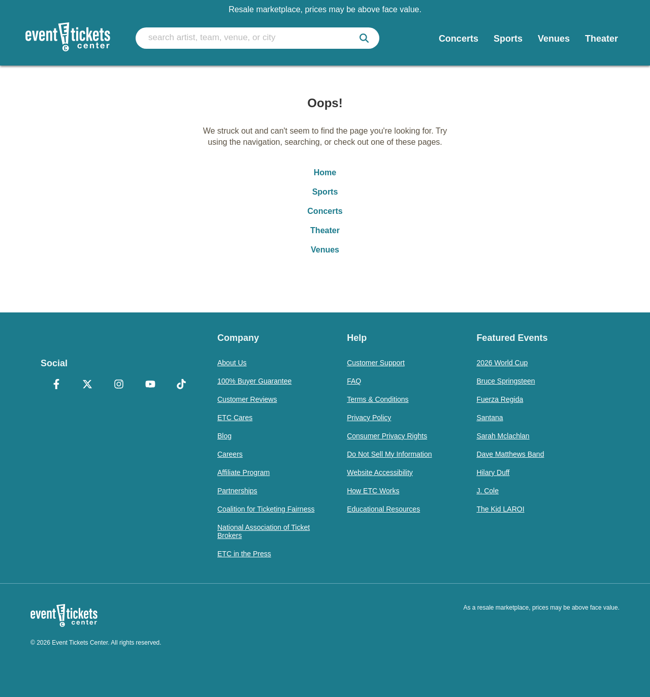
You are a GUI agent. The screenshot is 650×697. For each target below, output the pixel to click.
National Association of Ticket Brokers (263, 531)
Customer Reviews (247, 399)
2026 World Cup (502, 363)
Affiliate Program (243, 472)
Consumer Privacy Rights (387, 436)
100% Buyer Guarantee (254, 381)
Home (325, 172)
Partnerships (237, 491)
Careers (230, 454)
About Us (232, 363)
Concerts (324, 211)
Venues (325, 249)
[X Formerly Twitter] (88, 385)
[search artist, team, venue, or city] (257, 38)
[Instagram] (119, 385)
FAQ (354, 381)
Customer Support (376, 363)
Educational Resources (383, 509)
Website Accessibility (380, 472)
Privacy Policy (369, 418)
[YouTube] (150, 385)
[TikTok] (181, 385)
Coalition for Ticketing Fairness (265, 509)
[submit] (364, 38)
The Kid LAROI (500, 509)
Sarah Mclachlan (502, 436)
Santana (489, 418)
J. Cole (487, 491)
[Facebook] (56, 385)
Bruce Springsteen (505, 381)
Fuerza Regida (499, 399)
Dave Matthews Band (510, 454)
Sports (325, 191)
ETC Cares (234, 418)
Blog (224, 436)
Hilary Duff (492, 472)
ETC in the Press (244, 554)
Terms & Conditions (377, 399)
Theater (325, 230)
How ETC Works (373, 491)
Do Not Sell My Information (389, 454)
